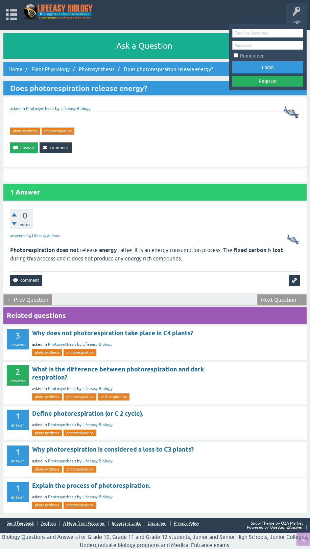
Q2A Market (292, 523)
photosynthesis (25, 131)
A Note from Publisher (84, 523)
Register (268, 81)
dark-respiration (113, 397)
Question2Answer (286, 527)
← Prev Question (27, 300)
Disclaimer (157, 523)
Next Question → (282, 300)
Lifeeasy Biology (97, 344)
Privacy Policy (186, 523)
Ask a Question (144, 45)
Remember (252, 56)
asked (15, 108)
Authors (48, 523)
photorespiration (58, 131)
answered (18, 236)
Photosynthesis (40, 108)
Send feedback (20, 523)
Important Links (126, 523)
